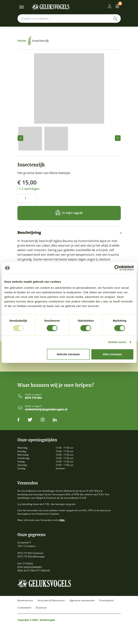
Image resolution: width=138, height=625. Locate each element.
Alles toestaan (112, 354)
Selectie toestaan (68, 354)
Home (24, 41)
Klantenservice (25, 600)
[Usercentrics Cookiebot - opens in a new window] (117, 268)
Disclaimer (41, 607)
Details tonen (117, 342)
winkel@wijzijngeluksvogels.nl (46, 409)
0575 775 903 (33, 398)
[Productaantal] (26, 198)
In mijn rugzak (72, 213)
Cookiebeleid (24, 607)
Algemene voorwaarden (82, 600)
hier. (62, 520)
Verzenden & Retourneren (51, 600)
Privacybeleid (106, 600)
